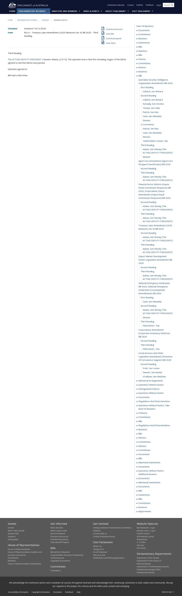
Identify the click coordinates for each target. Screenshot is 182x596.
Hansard (45, 20)
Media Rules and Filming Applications (108, 558)
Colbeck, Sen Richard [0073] (153, 91)
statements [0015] (144, 42)
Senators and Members (64, 11)
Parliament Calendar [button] (116, 5)
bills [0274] (140, 433)
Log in (158, 5)
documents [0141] (144, 397)
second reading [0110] (148, 305)
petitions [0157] (142, 413)
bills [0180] (140, 421)
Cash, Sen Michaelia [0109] (152, 301)
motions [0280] (142, 437)
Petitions (97, 530)
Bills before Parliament (60, 552)
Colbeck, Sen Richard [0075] (153, 99)
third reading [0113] (147, 321)
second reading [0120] (148, 364)
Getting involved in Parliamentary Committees (112, 528)
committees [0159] (144, 417)
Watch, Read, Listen (58, 530)
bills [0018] (140, 46)
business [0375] (142, 507)
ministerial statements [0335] (149, 482)
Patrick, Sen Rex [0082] (151, 128)
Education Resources (59, 536)
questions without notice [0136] (151, 393)
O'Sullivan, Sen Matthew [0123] (154, 376)
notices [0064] (142, 67)
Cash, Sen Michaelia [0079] (152, 116)
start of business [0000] (145, 26)
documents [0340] (144, 486)
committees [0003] (144, 34)
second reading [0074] (148, 95)
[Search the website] (168, 5)
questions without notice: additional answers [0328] (151, 472)
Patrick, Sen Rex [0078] (151, 112)
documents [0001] (144, 30)
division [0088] (146, 156)
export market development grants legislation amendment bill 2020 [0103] (155, 260)
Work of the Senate (16, 530)
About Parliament (115, 11)
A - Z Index (141, 542)
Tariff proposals (57, 558)
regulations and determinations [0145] (154, 401)
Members (12, 561)
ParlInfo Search (143, 533)
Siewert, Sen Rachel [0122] (152, 372)
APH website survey (145, 536)
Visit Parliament (141, 11)
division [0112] (146, 317)
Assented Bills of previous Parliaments (66, 555)
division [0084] (146, 137)
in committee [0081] (147, 124)
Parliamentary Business (32, 11)
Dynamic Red (13, 533)
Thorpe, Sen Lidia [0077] (151, 108)
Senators (12, 536)
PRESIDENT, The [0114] (151, 325)
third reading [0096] (147, 213)
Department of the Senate (148, 558)
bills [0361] (140, 499)
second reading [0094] (148, 202)
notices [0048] (142, 59)
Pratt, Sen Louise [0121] (151, 368)
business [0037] (142, 51)
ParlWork (150, 5)
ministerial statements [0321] (149, 462)
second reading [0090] (148, 168)
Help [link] (78, 592)
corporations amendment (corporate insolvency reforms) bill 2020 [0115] (154, 333)
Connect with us (100, 533)
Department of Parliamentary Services (153, 566)
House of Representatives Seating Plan (24, 563)
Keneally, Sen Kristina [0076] (153, 104)
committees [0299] (144, 450)
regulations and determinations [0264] (154, 425)
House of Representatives (19, 549)
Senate (11, 528)
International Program (59, 542)
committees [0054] (144, 63)
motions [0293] (142, 446)
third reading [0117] (147, 345)
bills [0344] (140, 490)
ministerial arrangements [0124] (150, 380)
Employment (142, 539)
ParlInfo (139, 5)
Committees (55, 570)
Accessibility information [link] (18, 592)
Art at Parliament (100, 552)
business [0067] (142, 71)
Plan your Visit (99, 555)
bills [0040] (140, 55)
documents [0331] (144, 478)
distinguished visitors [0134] (149, 389)
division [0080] (146, 120)
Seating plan (13, 539)
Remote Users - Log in (146, 530)
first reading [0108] (147, 297)
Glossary (140, 545)
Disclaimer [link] (57, 592)
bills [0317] (140, 458)
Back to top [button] (168, 592)
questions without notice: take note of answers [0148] (153, 407)
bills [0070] (140, 75)
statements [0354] (144, 494)
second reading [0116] (148, 340)
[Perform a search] (172, 5)
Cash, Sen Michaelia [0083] (152, 132)
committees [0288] (144, 442)
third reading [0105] (147, 271)
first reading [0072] (147, 87)
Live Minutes (13, 558)
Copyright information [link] (41, 592)
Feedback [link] (69, 592)
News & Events (91, 11)
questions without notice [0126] (151, 384)
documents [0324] (144, 466)
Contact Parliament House (104, 536)
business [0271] (142, 429)
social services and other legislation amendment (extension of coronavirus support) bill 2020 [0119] (155, 357)
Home (12, 11)
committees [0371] (144, 503)
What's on (97, 546)
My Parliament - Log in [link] (146, 528)
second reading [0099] (148, 233)
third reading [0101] (147, 244)
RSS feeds (141, 548)
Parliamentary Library (59, 539)
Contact (130, 5)
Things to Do (98, 549)
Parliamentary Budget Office (149, 569)
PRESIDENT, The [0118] (151, 349)
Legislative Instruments (60, 561)
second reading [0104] (148, 267)
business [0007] (142, 38)
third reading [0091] (147, 172)
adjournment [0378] (144, 511)
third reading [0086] (147, 145)
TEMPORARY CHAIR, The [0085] (155, 141)
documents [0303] (144, 454)
